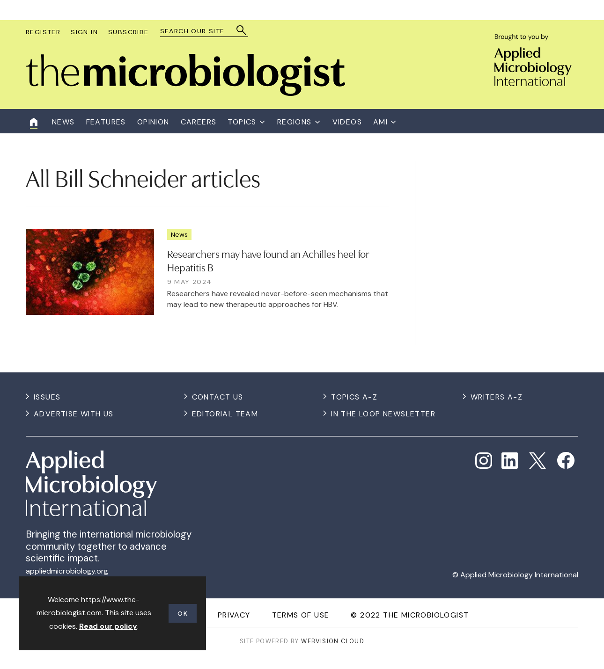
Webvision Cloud (332, 641)
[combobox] (199, 31)
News (179, 234)
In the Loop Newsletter (383, 414)
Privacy (234, 615)
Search (241, 30)
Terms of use (301, 615)
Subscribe (128, 32)
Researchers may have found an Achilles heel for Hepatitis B (268, 260)
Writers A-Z (497, 397)
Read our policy (108, 626)
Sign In (84, 32)
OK (182, 613)
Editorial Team (225, 414)
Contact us (217, 397)
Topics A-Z (354, 397)
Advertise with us (74, 414)
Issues (47, 397)
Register (43, 32)
